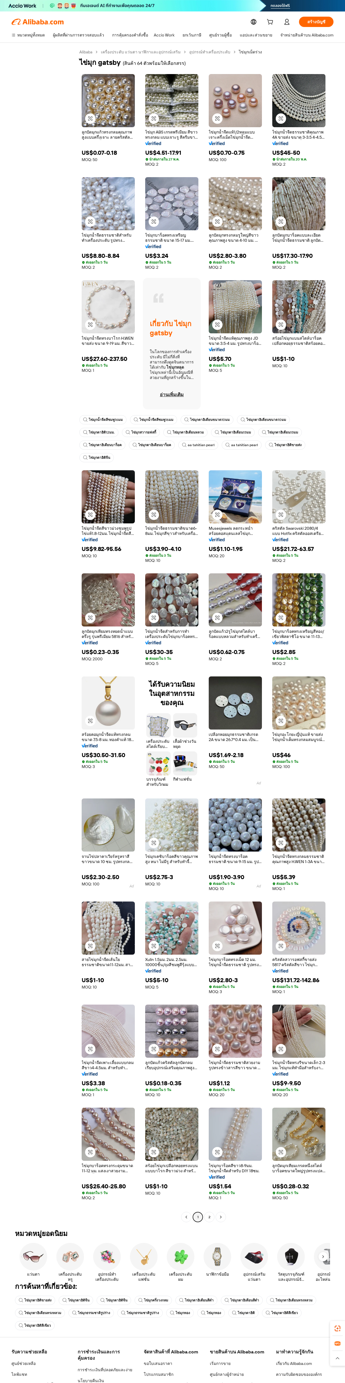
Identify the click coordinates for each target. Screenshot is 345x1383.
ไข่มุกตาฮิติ (243, 1313)
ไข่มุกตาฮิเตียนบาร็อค (102, 445)
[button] (90, 118)
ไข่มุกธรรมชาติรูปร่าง (91, 1313)
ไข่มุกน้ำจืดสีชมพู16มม (103, 419)
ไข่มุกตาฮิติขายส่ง (281, 445)
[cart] (271, 22)
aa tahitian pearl (197, 445)
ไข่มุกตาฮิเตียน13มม (233, 432)
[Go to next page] (221, 1217)
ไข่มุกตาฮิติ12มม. (99, 432)
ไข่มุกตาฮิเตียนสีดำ (196, 1300)
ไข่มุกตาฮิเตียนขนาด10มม (208, 419)
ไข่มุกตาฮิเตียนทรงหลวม (291, 1300)
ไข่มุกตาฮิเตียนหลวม (186, 432)
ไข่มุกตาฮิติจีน (96, 457)
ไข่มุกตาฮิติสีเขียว (282, 1313)
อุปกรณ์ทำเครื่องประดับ (210, 52)
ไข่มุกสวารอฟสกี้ (141, 432)
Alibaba (86, 52)
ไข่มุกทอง (180, 1313)
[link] (337, 1328)
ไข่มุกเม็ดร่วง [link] (251, 52)
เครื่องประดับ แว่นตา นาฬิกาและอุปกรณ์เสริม (141, 52)
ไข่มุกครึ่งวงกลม (153, 1300)
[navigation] (43, 635)
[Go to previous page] (186, 1217)
